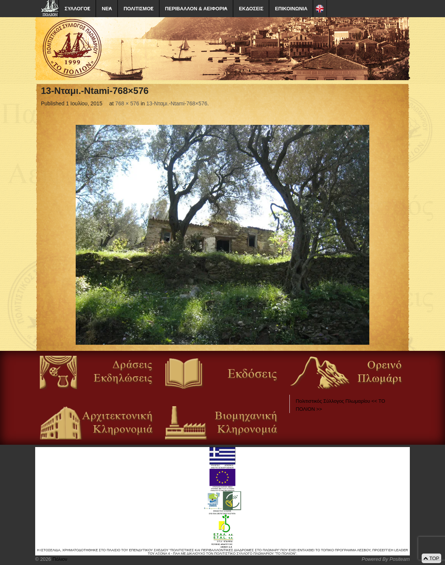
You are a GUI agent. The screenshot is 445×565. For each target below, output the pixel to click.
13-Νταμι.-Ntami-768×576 (177, 103)
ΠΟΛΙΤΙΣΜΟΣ (138, 8)
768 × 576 (127, 103)
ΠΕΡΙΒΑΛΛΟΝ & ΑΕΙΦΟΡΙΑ (196, 8)
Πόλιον (59, 559)
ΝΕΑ (107, 8)
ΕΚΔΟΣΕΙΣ (251, 8)
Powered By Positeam (386, 559)
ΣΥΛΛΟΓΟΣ (77, 8)
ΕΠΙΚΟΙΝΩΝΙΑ (291, 8)
